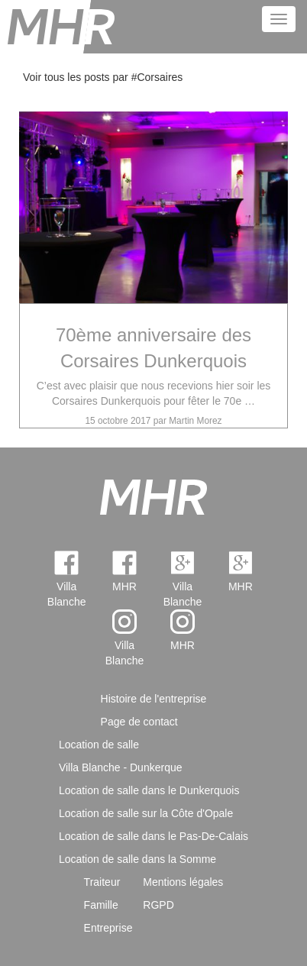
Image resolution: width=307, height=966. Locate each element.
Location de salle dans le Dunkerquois (149, 790)
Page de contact (139, 722)
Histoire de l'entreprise (154, 699)
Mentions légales (183, 882)
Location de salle (99, 744)
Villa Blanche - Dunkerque (121, 767)
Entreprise (108, 928)
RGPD (158, 905)
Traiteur (102, 882)
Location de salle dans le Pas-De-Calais (153, 836)
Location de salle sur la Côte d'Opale (146, 813)
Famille (101, 905)
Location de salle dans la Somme (137, 859)
